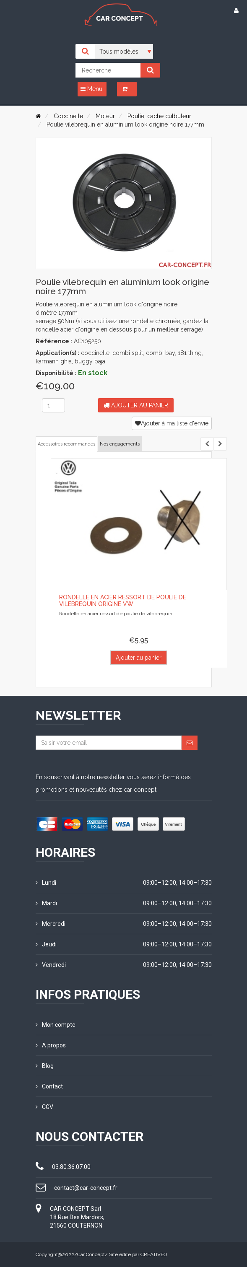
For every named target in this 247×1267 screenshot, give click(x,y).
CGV (44, 1107)
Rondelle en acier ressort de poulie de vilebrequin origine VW (122, 600)
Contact (49, 1086)
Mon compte (55, 1024)
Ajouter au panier (136, 405)
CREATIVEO (153, 1254)
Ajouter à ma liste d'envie (171, 423)
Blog (45, 1065)
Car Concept (91, 1254)
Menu (91, 89)
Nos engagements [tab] (120, 444)
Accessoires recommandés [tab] (66, 444)
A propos (51, 1045)
